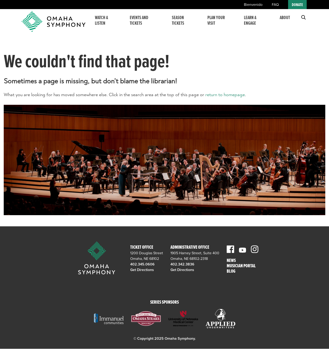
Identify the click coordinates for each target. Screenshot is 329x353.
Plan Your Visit (219, 23)
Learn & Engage (251, 23)
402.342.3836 (182, 264)
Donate (297, 5)
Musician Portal (241, 266)
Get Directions (142, 270)
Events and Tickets (145, 23)
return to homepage (225, 95)
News (231, 261)
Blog (231, 271)
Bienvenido (253, 4)
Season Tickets (182, 23)
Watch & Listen (108, 23)
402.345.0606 (142, 264)
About (285, 21)
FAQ (275, 4)
